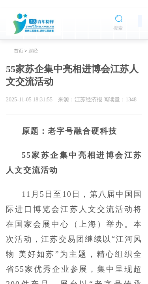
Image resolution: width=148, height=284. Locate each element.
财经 (33, 51)
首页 (18, 51)
